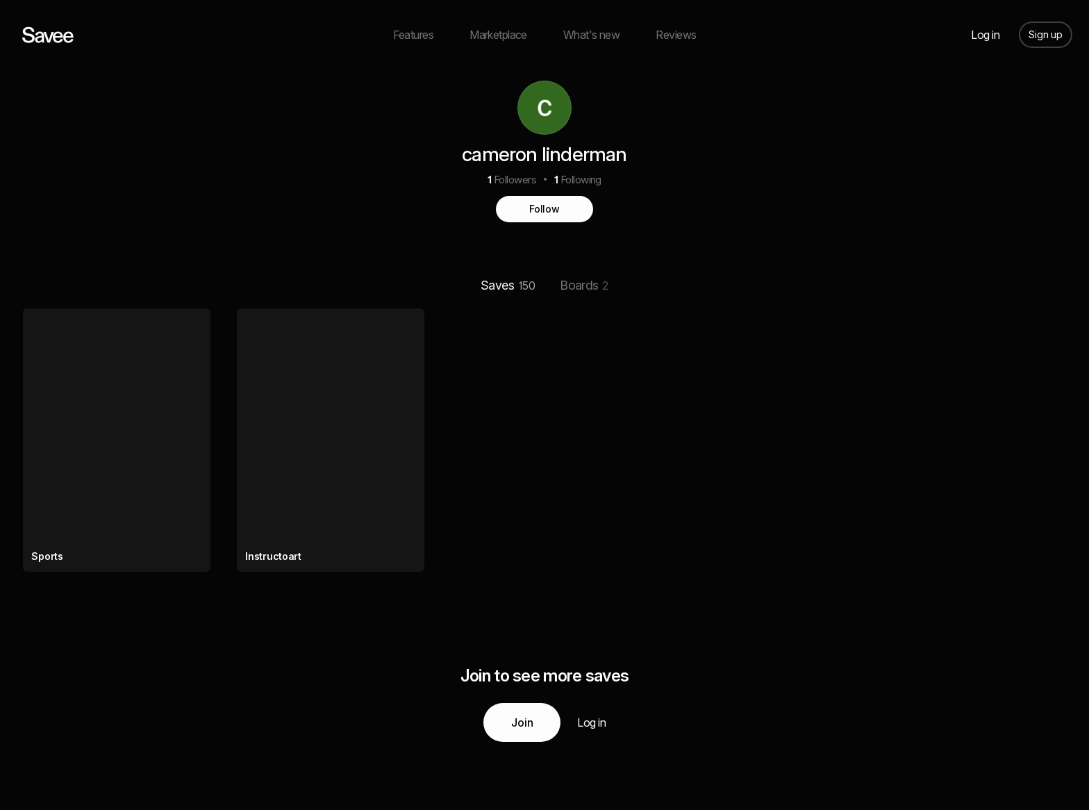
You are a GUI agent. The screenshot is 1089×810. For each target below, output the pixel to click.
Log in (985, 35)
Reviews (676, 35)
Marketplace (498, 35)
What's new (591, 35)
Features (413, 35)
